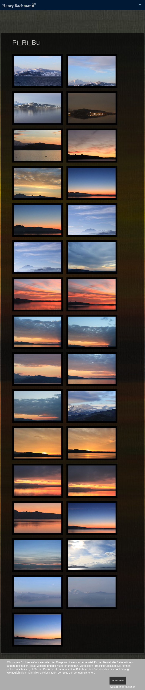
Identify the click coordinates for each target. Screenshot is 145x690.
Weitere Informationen (122, 686)
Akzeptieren (117, 680)
